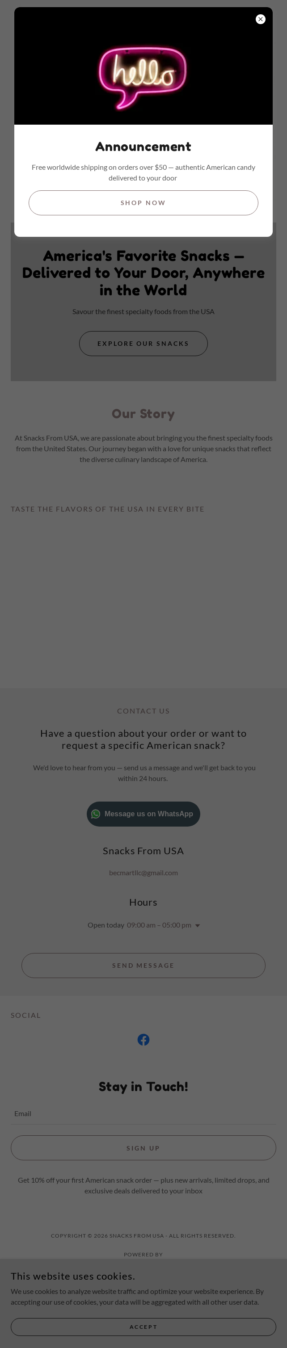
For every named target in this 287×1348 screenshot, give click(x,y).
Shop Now (144, 202)
